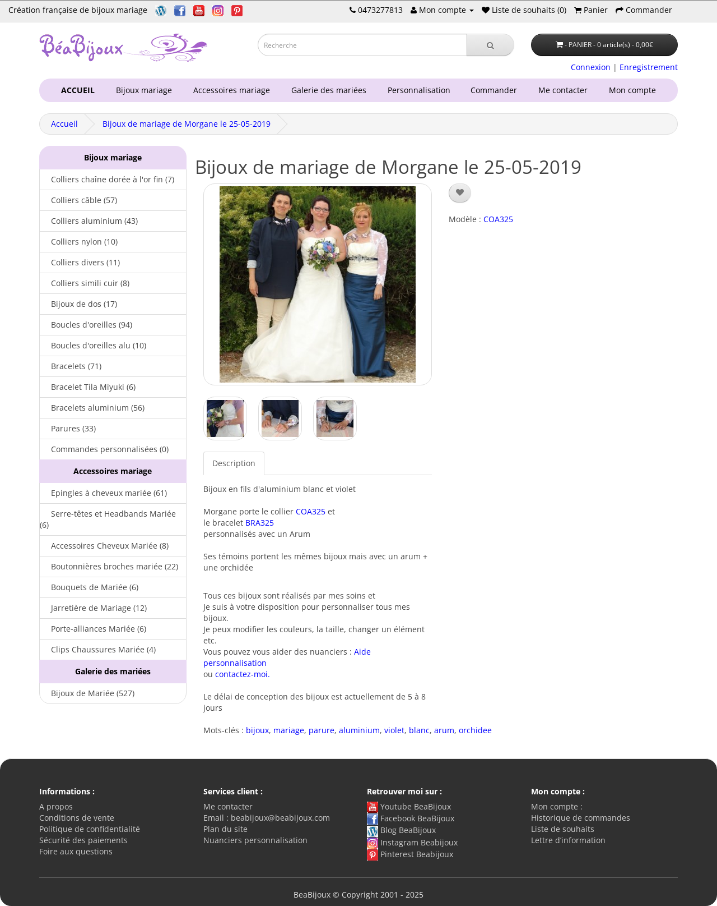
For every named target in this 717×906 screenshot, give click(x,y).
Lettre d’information (568, 840)
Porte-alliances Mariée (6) (93, 628)
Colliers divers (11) (80, 262)
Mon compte (634, 90)
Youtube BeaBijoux (409, 806)
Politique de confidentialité (89, 829)
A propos (56, 806)
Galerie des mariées (326, 90)
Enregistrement (649, 67)
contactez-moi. (242, 674)
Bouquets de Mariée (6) (89, 587)
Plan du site (225, 829)
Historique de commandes (580, 817)
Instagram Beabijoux (412, 842)
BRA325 (259, 522)
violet (394, 730)
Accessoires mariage (229, 90)
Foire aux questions (76, 851)
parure (321, 730)
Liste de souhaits (562, 829)
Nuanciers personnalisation (255, 840)
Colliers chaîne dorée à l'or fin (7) (107, 179)
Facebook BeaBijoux (410, 818)
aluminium (359, 730)
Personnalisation (416, 90)
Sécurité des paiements (83, 840)
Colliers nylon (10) (79, 241)
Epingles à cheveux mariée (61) (103, 493)
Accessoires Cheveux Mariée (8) (104, 545)
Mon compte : (557, 806)
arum (444, 730)
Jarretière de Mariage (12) (93, 608)
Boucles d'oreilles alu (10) (93, 345)
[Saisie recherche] (362, 45)
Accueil (64, 123)
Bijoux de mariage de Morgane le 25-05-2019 (187, 123)
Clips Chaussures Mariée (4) (98, 649)
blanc (419, 730)
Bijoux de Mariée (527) (87, 693)
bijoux (257, 730)
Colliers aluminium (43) (89, 220)
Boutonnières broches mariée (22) (109, 566)
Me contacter (565, 90)
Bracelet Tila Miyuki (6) (88, 386)
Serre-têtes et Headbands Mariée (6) (108, 519)
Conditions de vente (76, 817)
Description (233, 463)
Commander (496, 90)
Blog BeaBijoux (401, 830)
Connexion (591, 67)
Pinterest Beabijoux (410, 854)
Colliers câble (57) (78, 200)
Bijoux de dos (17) (78, 303)
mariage (288, 730)
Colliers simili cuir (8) (84, 283)
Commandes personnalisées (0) (104, 449)
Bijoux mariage (141, 90)
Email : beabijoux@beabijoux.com (266, 817)
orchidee (475, 730)
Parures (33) (68, 428)
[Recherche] (490, 45)
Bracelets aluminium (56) (92, 407)
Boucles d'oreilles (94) (86, 324)
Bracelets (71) (70, 366)
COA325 (310, 511)
